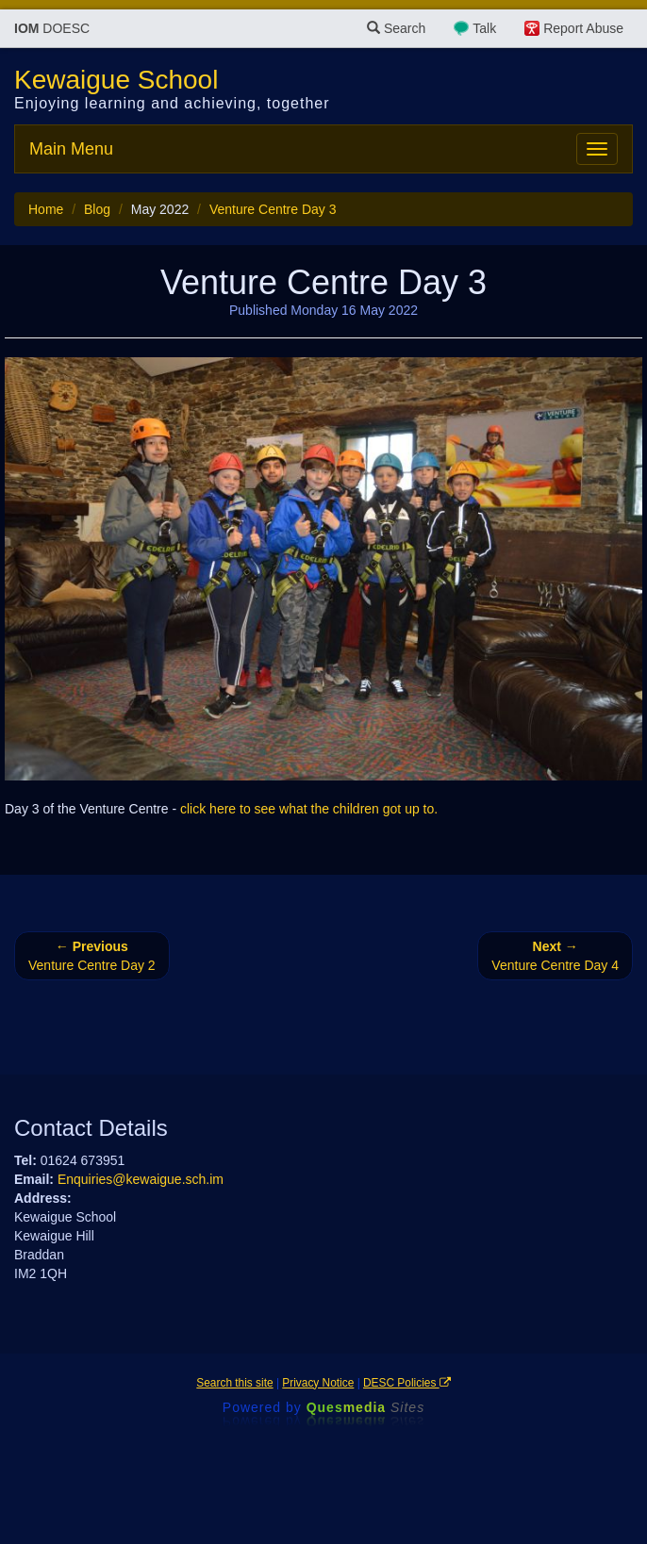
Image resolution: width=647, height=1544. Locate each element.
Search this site (234, 1382)
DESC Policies (407, 1382)
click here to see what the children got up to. (309, 808)
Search (396, 28)
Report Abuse (583, 28)
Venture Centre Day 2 (92, 956)
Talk (484, 28)
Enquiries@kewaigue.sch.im (141, 1179)
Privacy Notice (318, 1382)
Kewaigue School (116, 79)
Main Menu (71, 149)
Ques (366, 1407)
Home (45, 209)
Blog (97, 209)
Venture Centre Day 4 (555, 956)
